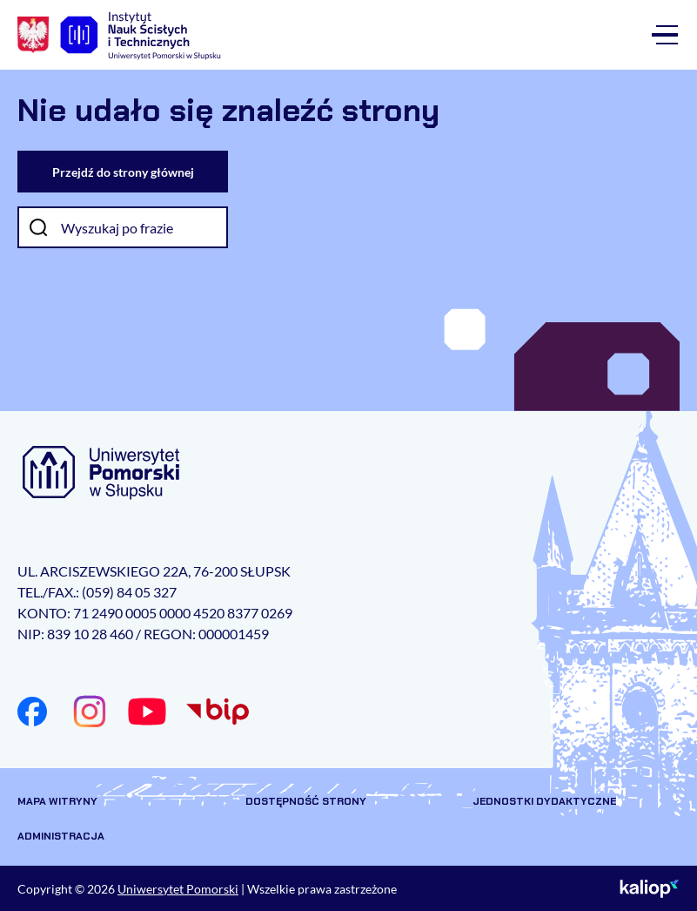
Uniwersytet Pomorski (177, 888)
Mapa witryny (57, 801)
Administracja (60, 836)
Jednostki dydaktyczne (544, 801)
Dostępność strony (305, 801)
